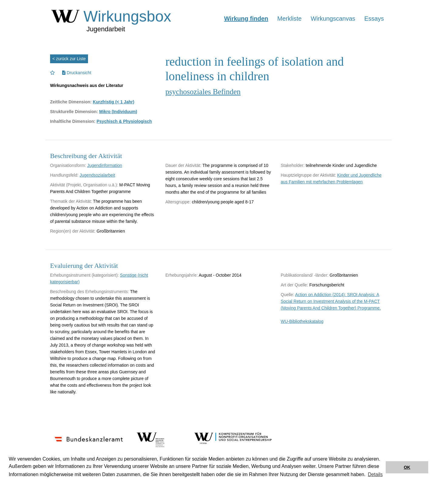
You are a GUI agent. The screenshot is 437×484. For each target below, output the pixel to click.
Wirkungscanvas (333, 18)
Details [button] (375, 474)
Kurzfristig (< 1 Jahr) (113, 101)
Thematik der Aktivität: (71, 201)
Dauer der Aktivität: (183, 165)
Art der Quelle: (294, 284)
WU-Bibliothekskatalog (302, 321)
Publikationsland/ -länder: (304, 275)
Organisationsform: (68, 165)
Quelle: (287, 294)
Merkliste (289, 18)
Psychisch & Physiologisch (124, 121)
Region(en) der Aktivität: (72, 231)
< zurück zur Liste (69, 58)
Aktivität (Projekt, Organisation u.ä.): (84, 184)
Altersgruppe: (178, 201)
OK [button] (407, 467)
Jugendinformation (104, 165)
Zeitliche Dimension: (71, 101)
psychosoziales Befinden (203, 92)
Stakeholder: (293, 165)
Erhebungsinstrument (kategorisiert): (84, 275)
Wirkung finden (246, 18)
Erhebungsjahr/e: (181, 275)
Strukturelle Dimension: (74, 111)
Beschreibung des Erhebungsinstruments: (89, 291)
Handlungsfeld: (64, 175)
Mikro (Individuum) (118, 111)
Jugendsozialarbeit (97, 175)
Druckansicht (76, 72)
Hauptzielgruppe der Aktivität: (308, 175)
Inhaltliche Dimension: (72, 121)
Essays (374, 18)
